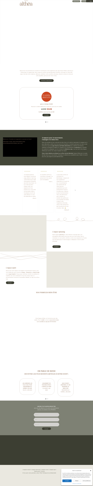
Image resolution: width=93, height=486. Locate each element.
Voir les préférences (87, 480)
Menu (89, 1)
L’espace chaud (26, 469)
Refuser (76, 480)
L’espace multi (44, 469)
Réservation (76, 1)
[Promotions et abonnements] (46, 80)
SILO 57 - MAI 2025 (27, 389)
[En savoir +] (56, 246)
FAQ (41, 473)
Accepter (67, 480)
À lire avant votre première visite (31, 473)
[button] (90, 470)
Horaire (84, 1)
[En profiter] (46, 115)
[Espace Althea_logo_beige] (26, 3)
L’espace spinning (35, 469)
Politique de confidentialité (76, 483)
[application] (20, 147)
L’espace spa (52, 469)
